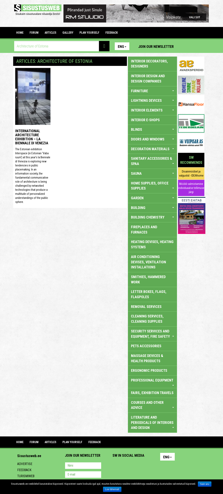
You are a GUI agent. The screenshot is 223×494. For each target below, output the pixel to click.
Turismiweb (25, 476)
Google (151, 466)
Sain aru (204, 484)
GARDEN (152, 198)
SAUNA (152, 173)
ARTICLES (50, 32)
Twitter (142, 466)
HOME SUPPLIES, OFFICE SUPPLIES (152, 186)
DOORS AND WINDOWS (152, 139)
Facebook (191, 46)
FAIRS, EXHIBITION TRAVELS (152, 393)
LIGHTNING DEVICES (152, 100)
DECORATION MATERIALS (152, 149)
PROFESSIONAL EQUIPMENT (152, 382)
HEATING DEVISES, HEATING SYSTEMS (152, 244)
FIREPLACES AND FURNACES (144, 229)
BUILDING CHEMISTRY (152, 217)
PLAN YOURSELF (89, 32)
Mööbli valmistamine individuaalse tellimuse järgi (191, 188)
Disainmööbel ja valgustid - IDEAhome (191, 173)
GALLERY (67, 32)
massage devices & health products (147, 358)
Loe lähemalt (112, 489)
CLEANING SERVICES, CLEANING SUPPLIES (147, 319)
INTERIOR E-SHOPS (145, 120)
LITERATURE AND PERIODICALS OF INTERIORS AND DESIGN (152, 422)
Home (20, 32)
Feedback (24, 470)
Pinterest (183, 46)
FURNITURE (152, 91)
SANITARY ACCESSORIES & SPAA (152, 161)
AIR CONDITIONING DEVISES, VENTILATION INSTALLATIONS (148, 262)
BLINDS (152, 129)
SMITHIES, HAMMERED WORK (148, 279)
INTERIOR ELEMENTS (152, 110)
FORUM (34, 32)
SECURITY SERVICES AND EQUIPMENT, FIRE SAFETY (152, 334)
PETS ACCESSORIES (146, 346)
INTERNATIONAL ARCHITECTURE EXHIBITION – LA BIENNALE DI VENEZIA (31, 137)
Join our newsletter (156, 46)
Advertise (24, 464)
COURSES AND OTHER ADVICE (152, 405)
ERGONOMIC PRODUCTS (149, 370)
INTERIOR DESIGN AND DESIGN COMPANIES (148, 78)
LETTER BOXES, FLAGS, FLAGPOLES (148, 294)
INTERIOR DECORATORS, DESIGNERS (149, 64)
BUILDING (152, 208)
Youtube (200, 46)
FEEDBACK (111, 32)
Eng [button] (122, 46)
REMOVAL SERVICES (146, 306)
